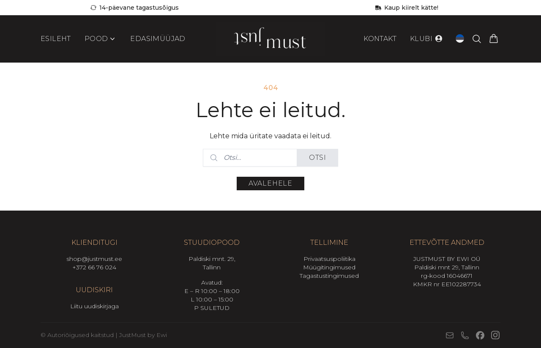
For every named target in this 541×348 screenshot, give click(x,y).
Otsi (317, 157)
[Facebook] (480, 335)
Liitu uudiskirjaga (94, 306)
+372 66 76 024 (94, 267)
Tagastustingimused (329, 275)
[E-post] (450, 335)
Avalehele (270, 183)
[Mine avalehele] (270, 39)
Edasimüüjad (157, 39)
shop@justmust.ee (94, 259)
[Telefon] (465, 335)
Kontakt (379, 39)
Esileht (56, 39)
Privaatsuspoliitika (329, 259)
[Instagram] (495, 335)
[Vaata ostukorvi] (493, 39)
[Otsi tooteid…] (477, 39)
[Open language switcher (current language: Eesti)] (460, 38)
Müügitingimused (329, 267)
